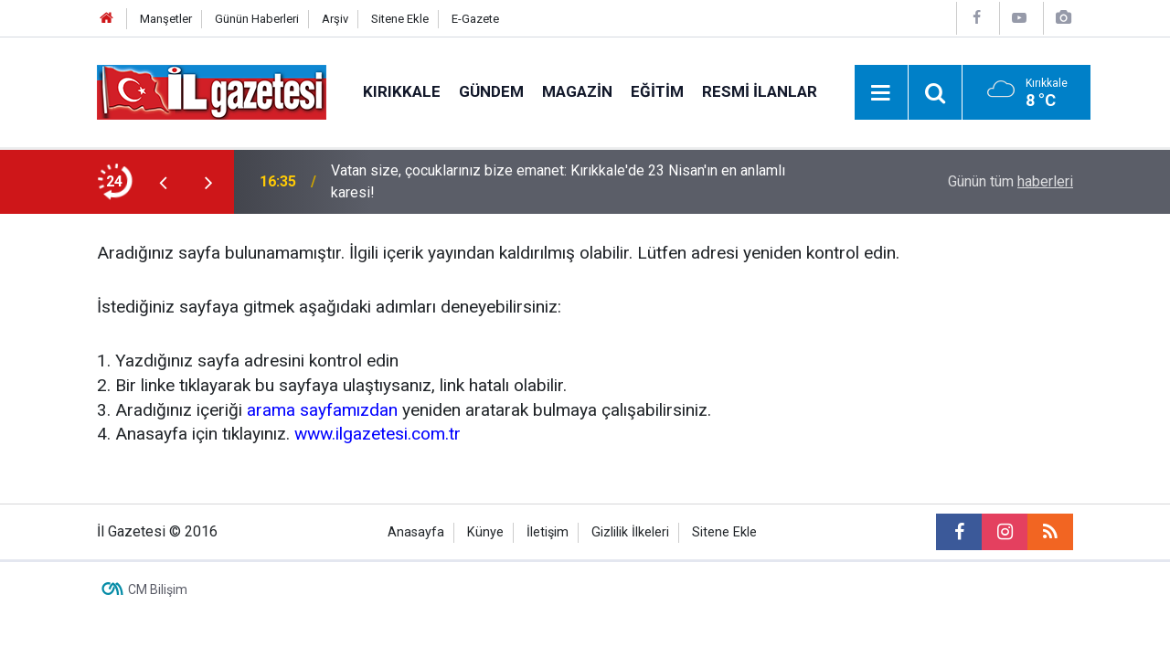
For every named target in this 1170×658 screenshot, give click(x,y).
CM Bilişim (157, 589)
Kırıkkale (402, 91)
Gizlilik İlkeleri (630, 532)
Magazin (577, 91)
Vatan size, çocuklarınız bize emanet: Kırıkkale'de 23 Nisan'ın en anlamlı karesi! (558, 181)
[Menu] (881, 93)
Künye (485, 532)
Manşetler (166, 19)
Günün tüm (1010, 181)
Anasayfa (416, 532)
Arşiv (335, 19)
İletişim (547, 532)
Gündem (491, 91)
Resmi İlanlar (759, 91)
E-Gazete (475, 19)
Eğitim (657, 91)
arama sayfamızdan (322, 409)
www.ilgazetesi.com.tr (377, 433)
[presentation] (163, 182)
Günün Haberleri (257, 19)
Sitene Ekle (400, 19)
